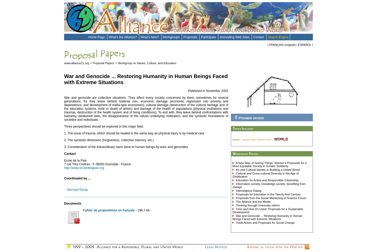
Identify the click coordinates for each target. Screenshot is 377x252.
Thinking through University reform (257, 205)
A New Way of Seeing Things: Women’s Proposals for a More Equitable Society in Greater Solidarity (269, 164)
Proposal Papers (103, 63)
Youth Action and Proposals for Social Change (265, 222)
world (281, 138)
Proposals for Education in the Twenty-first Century (268, 194)
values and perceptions (257, 139)
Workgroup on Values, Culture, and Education (147, 63)
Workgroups (172, 37)
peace (236, 139)
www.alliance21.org (76, 63)
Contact (259, 37)
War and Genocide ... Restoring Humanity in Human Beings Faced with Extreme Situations (267, 217)
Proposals (190, 37)
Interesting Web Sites (235, 37)
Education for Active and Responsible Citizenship (266, 180)
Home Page (97, 37)
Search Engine (278, 37)
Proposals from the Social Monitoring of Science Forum (270, 198)
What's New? (150, 37)
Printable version (249, 117)
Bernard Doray (77, 189)
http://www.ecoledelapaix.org (84, 168)
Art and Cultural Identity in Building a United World (267, 169)
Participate (209, 37)
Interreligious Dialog (248, 190)
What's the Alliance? (123, 37)
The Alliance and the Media (253, 201)
